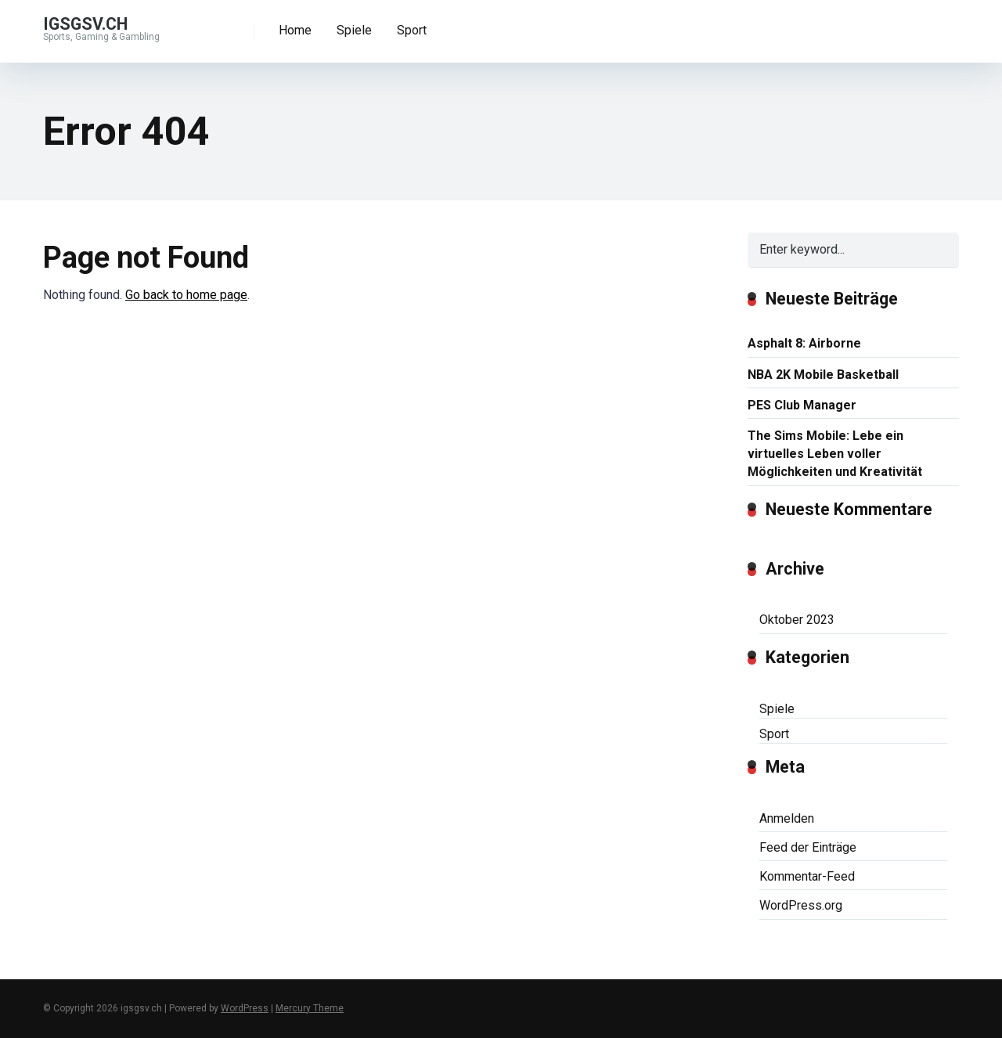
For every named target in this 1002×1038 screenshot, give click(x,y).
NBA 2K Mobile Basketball (823, 374)
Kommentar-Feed (807, 876)
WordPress (245, 1008)
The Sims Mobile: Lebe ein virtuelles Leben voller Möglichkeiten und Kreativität (835, 453)
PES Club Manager (802, 405)
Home (295, 30)
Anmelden (786, 818)
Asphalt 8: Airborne (804, 343)
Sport (412, 30)
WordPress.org (800, 905)
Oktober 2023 (796, 619)
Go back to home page (186, 294)
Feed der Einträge (807, 847)
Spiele (354, 30)
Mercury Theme (310, 1008)
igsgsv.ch (85, 23)
